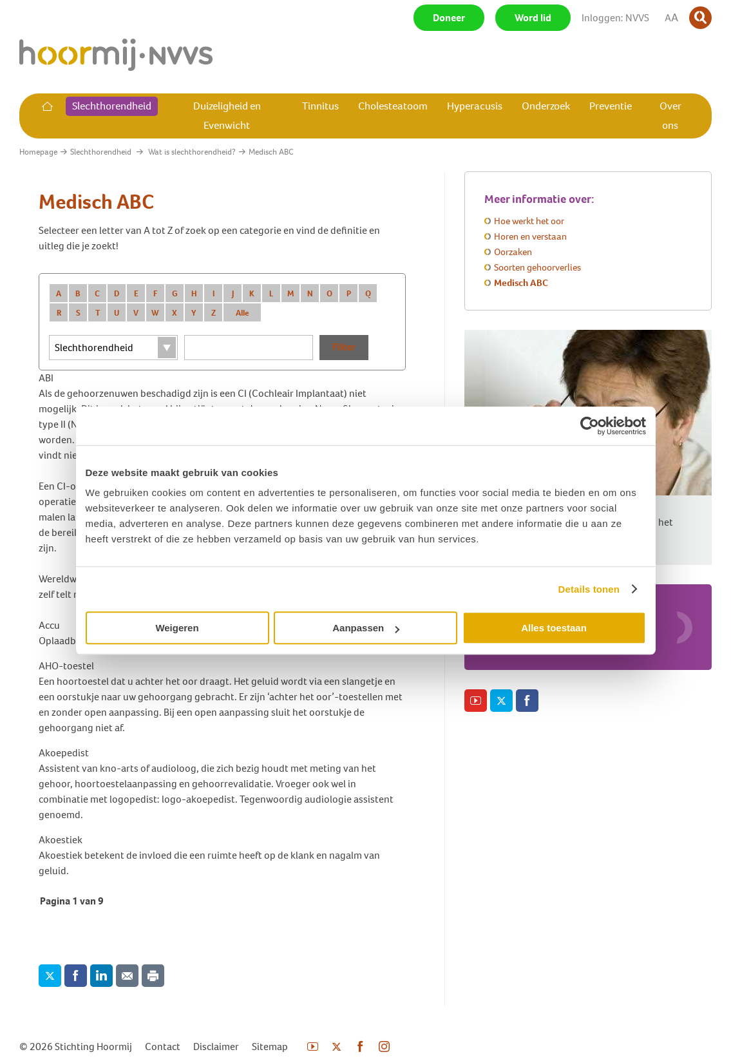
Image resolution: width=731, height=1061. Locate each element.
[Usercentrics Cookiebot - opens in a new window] (589, 425)
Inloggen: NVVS (615, 17)
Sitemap (270, 1046)
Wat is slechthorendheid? (192, 151)
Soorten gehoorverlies (537, 267)
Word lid (533, 17)
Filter (344, 347)
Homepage (38, 151)
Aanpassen (365, 627)
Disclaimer (216, 1046)
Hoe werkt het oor (529, 221)
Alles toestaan (554, 627)
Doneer (449, 17)
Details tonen (589, 589)
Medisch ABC (521, 282)
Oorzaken (513, 251)
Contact (162, 1046)
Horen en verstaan (530, 236)
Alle (242, 312)
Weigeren (176, 627)
